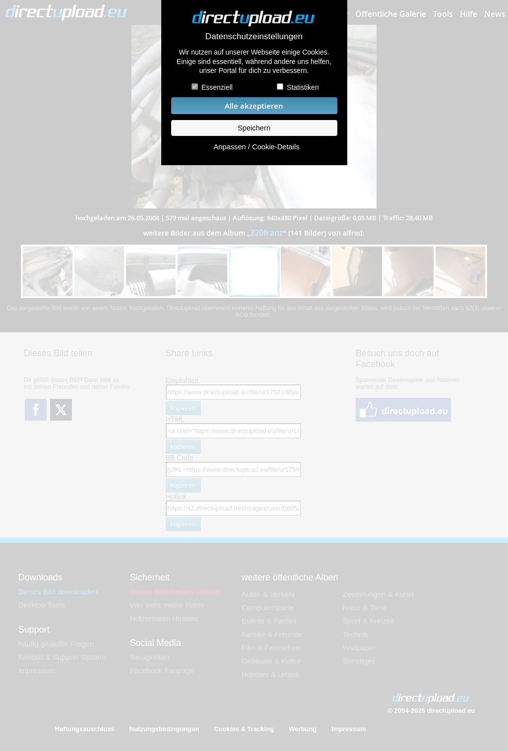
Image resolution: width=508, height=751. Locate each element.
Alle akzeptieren (254, 106)
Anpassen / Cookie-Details (256, 147)
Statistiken (303, 87)
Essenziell (217, 87)
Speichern (254, 128)
